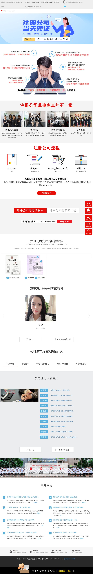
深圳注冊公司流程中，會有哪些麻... (60, 390)
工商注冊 (27, 2)
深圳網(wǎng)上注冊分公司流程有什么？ (62, 395)
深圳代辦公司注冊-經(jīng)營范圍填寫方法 (62, 411)
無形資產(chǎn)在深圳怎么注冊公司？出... (62, 405)
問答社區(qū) (37, 6)
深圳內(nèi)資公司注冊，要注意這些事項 (62, 421)
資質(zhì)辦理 (29, 6)
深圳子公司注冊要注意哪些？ (59, 426)
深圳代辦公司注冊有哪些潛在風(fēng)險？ (62, 416)
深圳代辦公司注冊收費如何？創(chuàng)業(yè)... (64, 437)
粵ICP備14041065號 (69, 559)
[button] (3, 395)
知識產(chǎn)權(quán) (47, 2)
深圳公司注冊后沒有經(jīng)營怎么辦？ (61, 400)
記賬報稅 (56, 2)
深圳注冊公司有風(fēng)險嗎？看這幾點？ (62, 431)
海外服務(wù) (35, 2)
